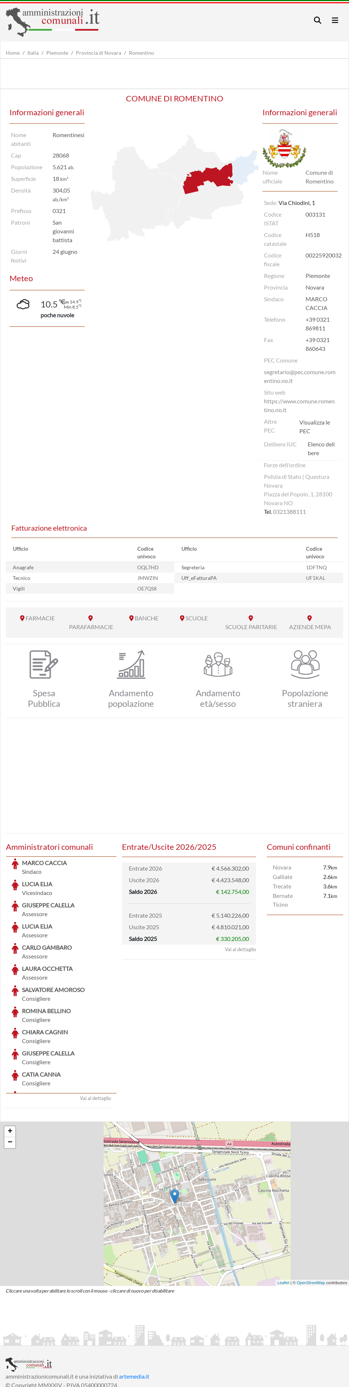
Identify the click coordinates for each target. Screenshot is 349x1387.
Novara (282, 867)
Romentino (141, 53)
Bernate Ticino (283, 900)
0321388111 (289, 511)
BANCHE (146, 618)
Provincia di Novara (98, 53)
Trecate (282, 886)
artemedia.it (134, 1321)
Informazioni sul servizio (35, 1339)
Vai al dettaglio (95, 1043)
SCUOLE (196, 618)
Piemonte (57, 53)
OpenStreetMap (311, 1228)
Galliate (282, 876)
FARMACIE (40, 618)
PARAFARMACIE (91, 626)
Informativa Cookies (149, 1339)
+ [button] (10, 1077)
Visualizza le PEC (314, 426)
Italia (33, 53)
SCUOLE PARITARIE (251, 626)
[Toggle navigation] (317, 20)
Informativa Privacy (95, 1339)
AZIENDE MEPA (310, 626)
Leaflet (283, 1228)
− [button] (10, 1087)
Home (13, 53)
